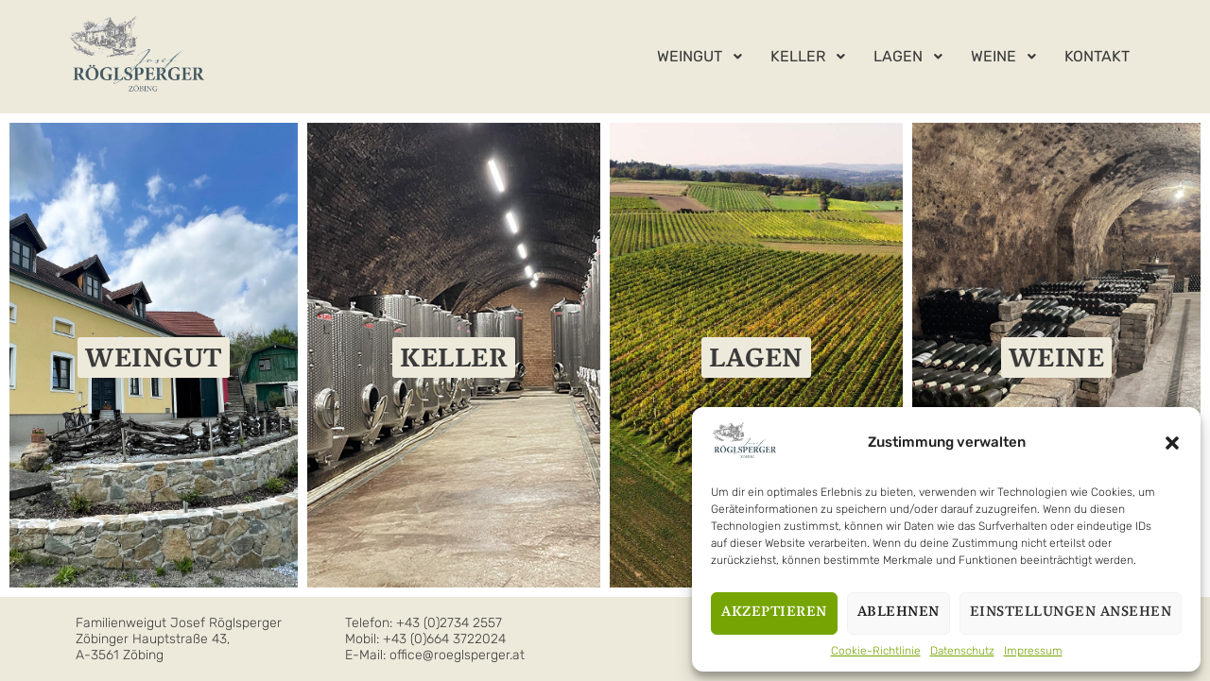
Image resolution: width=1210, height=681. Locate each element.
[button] (1172, 443)
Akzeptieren (774, 613)
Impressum (1033, 650)
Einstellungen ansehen (1071, 613)
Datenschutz (962, 650)
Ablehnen (898, 613)
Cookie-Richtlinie (876, 650)
